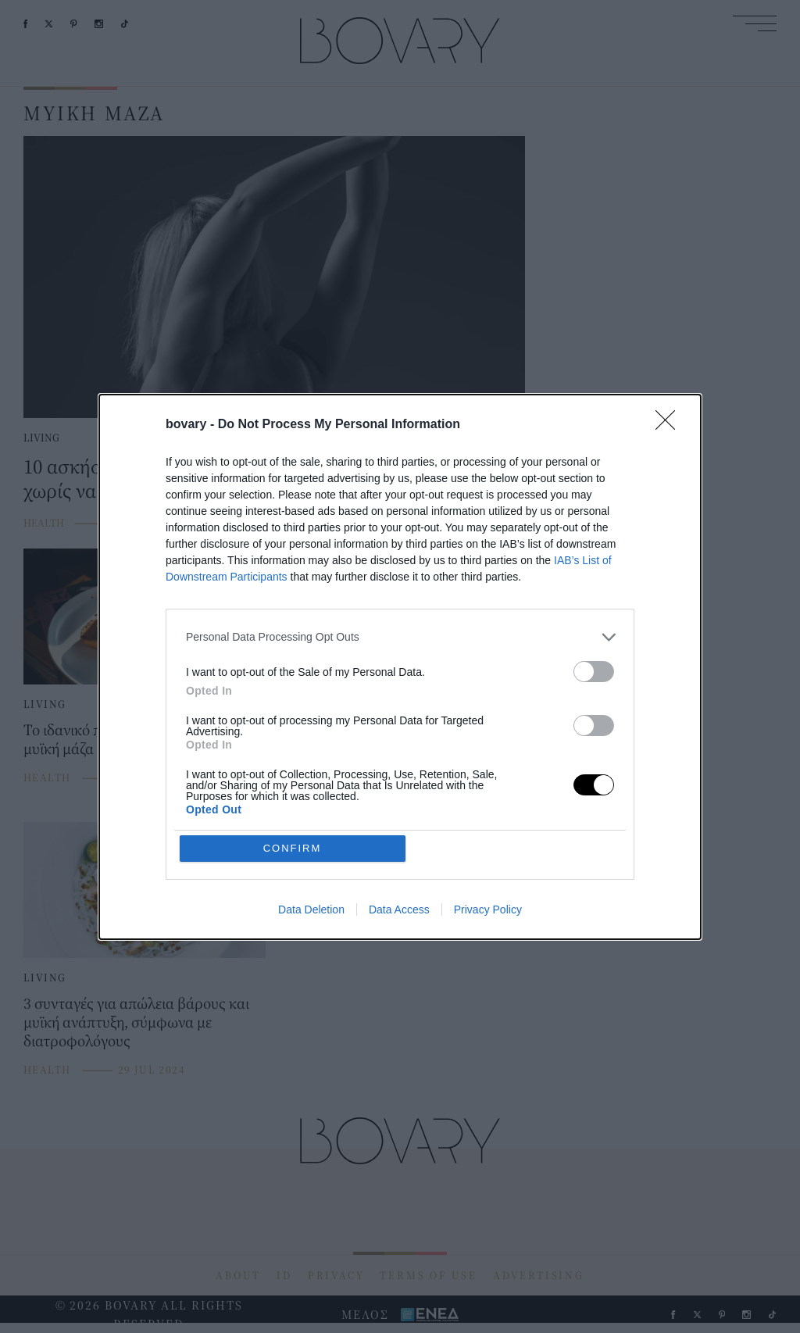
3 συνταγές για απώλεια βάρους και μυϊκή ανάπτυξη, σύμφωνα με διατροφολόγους (136, 1021)
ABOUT (238, 1275)
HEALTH (43, 523)
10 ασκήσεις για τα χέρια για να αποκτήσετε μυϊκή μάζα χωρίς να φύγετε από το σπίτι (255, 478)
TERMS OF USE (428, 1275)
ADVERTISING (538, 1275)
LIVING (41, 438)
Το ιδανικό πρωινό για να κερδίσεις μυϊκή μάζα (134, 739)
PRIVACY (336, 1275)
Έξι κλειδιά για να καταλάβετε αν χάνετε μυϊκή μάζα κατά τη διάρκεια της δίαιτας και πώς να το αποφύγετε (400, 748)
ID (284, 1275)
